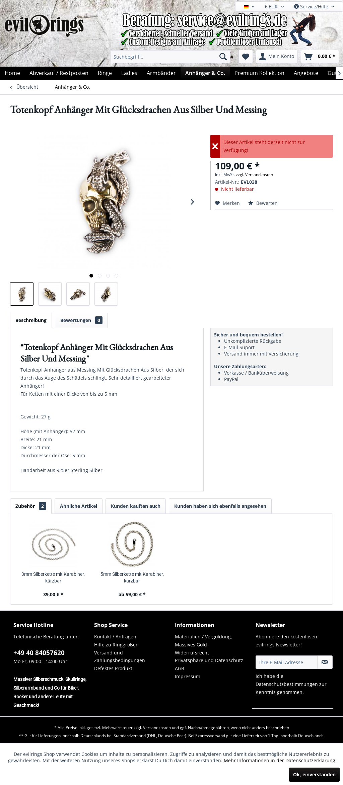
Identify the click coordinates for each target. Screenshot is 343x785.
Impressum (187, 676)
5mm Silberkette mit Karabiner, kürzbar (132, 577)
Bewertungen (81, 320)
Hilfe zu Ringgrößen (116, 644)
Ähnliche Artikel (78, 506)
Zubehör (30, 506)
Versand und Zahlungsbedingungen (119, 656)
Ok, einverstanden (314, 774)
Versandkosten (157, 727)
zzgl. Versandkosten (254, 174)
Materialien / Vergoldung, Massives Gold (203, 640)
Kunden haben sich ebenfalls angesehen (220, 506)
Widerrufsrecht (192, 652)
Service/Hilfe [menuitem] (312, 6)
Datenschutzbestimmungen (287, 684)
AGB (179, 668)
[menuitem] (170, 56)
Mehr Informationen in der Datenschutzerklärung (279, 760)
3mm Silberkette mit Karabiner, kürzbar (53, 577)
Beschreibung (31, 320)
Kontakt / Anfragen (115, 636)
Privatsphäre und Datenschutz (209, 660)
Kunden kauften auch (135, 506)
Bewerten (263, 203)
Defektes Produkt (113, 668)
